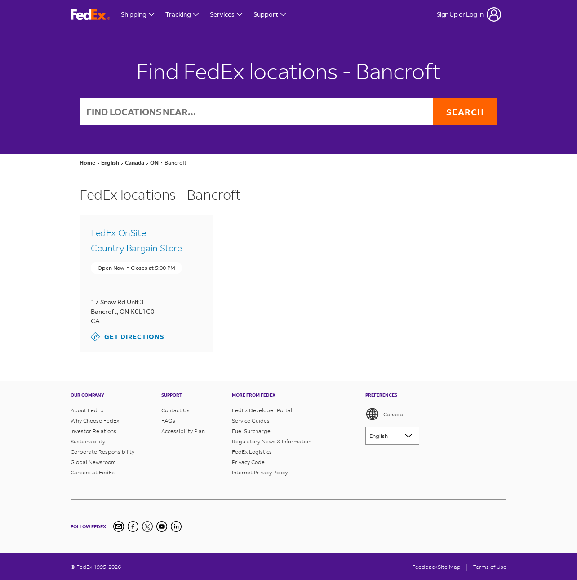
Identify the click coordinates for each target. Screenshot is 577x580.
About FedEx (87, 410)
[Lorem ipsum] (392, 436)
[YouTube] (161, 526)
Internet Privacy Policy (260, 472)
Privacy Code (248, 462)
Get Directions (127, 336)
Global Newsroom (93, 462)
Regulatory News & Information (271, 441)
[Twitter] (147, 526)
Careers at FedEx (93, 472)
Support (269, 14)
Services (226, 14)
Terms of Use (489, 566)
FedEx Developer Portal (262, 410)
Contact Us (175, 410)
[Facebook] (133, 526)
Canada (384, 414)
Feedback (425, 566)
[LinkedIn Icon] (176, 526)
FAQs (168, 420)
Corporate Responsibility (102, 451)
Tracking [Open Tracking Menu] (182, 14)
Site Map (449, 566)
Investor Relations (93, 431)
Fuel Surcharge (251, 431)
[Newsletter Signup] (118, 526)
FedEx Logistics (252, 451)
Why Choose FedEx (95, 420)
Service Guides (251, 420)
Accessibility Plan (183, 431)
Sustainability (88, 441)
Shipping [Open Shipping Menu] (138, 14)
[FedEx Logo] (90, 14)
